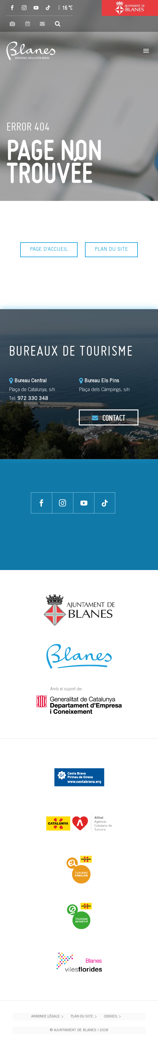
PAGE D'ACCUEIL (49, 249)
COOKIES (110, 1016)
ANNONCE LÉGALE (45, 1016)
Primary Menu (146, 51)
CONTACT (108, 417)
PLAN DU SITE (111, 249)
